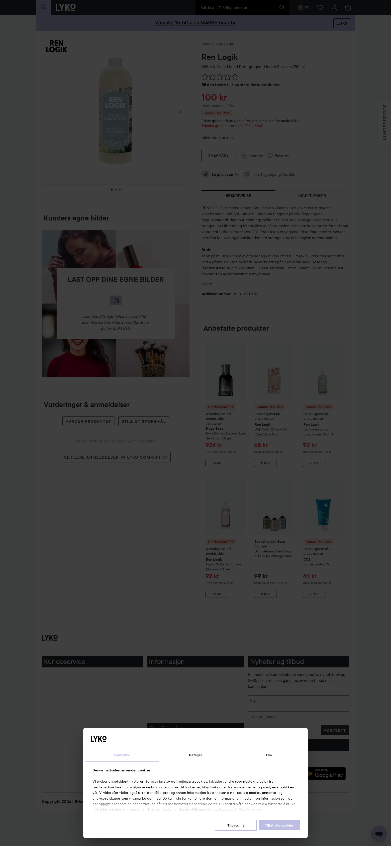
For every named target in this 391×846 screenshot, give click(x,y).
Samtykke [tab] (122, 755)
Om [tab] (269, 755)
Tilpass (235, 825)
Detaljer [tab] (195, 755)
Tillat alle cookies (279, 825)
